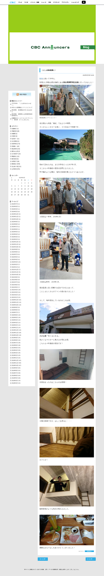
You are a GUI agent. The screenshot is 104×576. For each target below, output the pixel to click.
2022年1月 (15, 267)
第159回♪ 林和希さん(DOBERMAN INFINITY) (22, 114)
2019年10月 (15, 335)
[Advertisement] (52, 18)
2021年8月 (15, 279)
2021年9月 (15, 277)
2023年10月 (15, 219)
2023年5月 (15, 231)
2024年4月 (15, 206)
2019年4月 (15, 350)
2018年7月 (15, 373)
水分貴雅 (15, 141)
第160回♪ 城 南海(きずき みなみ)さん (22, 110)
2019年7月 (15, 342)
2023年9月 (15, 221)
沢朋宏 (14, 136)
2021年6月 (15, 284)
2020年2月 (15, 325)
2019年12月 (15, 330)
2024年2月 (15, 211)
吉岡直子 (15, 161)
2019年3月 (15, 353)
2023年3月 (15, 236)
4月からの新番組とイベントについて (22, 107)
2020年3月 (15, 322)
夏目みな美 (16, 151)
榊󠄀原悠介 (89, 551)
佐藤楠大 (15, 128)
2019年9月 (15, 337)
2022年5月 (15, 257)
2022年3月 (15, 262)
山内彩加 (16, 169)
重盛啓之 (15, 156)
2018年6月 (15, 375)
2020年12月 (15, 299)
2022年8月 (15, 252)
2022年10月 (15, 247)
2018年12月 (15, 360)
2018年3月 (15, 383)
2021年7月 (15, 282)
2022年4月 (15, 259)
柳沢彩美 (15, 159)
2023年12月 (15, 214)
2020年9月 (15, 307)
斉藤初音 (15, 131)
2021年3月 (15, 292)
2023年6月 (15, 229)
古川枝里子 (16, 153)
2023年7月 (15, 226)
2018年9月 (15, 368)
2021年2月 (15, 294)
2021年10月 (15, 274)
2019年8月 (15, 340)
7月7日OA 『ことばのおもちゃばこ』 (21, 104)
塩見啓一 (15, 138)
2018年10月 (15, 365)
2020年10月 (15, 305)
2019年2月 (15, 355)
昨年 (41, 79)
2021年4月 (15, 289)
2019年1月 (15, 358)
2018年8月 (15, 370)
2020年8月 (15, 310)
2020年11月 (15, 302)
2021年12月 (15, 269)
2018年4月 (15, 380)
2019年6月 (15, 345)
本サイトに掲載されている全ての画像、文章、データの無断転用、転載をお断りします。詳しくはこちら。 (52, 569)
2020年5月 (15, 317)
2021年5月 (15, 287)
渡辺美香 (16, 148)
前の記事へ (43, 559)
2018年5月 (15, 378)
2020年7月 (15, 312)
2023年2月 (15, 239)
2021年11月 (15, 272)
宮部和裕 (16, 143)
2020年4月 (15, 320)
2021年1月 (15, 297)
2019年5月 (15, 347)
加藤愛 (14, 133)
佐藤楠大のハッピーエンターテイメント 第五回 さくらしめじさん (22, 118)
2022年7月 (15, 254)
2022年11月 (15, 244)
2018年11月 (15, 363)
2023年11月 (15, 216)
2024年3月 (15, 209)
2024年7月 (15, 204)
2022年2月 (15, 264)
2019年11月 (15, 332)
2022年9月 (15, 249)
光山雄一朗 (16, 166)
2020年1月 (15, 327)
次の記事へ (91, 559)
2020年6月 (15, 315)
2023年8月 (15, 224)
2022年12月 (15, 241)
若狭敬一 (15, 146)
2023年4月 (15, 234)
